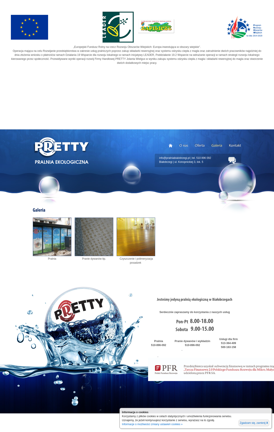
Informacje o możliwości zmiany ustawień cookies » (152, 424)
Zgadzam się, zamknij (254, 422)
